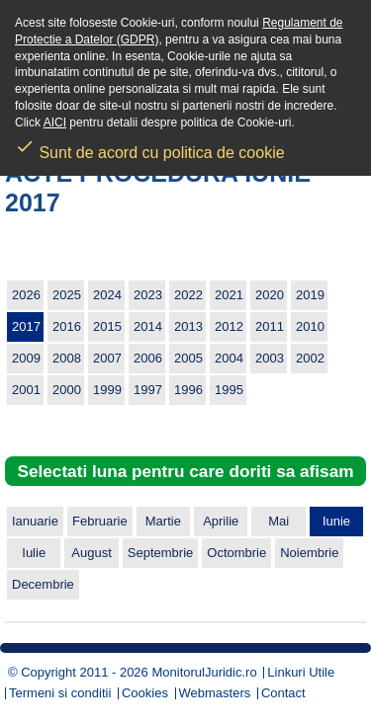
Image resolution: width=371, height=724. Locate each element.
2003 (269, 358)
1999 (107, 389)
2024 (107, 294)
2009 (26, 358)
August (91, 552)
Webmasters (215, 692)
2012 (229, 326)
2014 (148, 326)
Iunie (336, 521)
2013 (188, 326)
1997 (148, 389)
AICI (55, 122)
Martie (163, 521)
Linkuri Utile (300, 672)
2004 (229, 358)
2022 (188, 294)
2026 (26, 294)
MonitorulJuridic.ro (203, 672)
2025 (66, 294)
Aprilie (220, 521)
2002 (310, 358)
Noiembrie (309, 552)
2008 (66, 358)
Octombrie (236, 552)
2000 (66, 389)
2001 (26, 389)
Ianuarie (35, 521)
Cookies (145, 692)
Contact (283, 692)
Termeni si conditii (60, 692)
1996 (188, 389)
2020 (269, 294)
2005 (188, 358)
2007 (107, 358)
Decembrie (43, 584)
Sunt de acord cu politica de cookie (150, 146)
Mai (278, 521)
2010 (310, 326)
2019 (310, 294)
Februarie (100, 521)
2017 (26, 326)
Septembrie (160, 552)
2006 (148, 358)
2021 (229, 294)
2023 (148, 294)
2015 (107, 326)
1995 (229, 389)
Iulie (34, 552)
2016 (66, 326)
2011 (269, 326)
